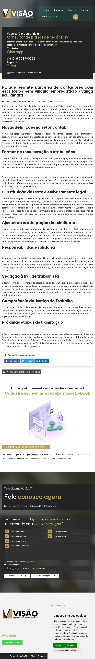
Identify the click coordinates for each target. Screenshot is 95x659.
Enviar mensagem (17, 576)
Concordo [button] (59, 645)
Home (46, 10)
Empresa (58, 10)
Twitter (27, 361)
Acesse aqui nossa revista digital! (25, 447)
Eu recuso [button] (71, 645)
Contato (85, 10)
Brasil (44, 101)
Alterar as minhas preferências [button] (67, 650)
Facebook (12, 361)
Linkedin (41, 361)
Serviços (72, 10)
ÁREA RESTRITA (49, 16)
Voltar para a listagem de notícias (21, 372)
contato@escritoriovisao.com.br (26, 72)
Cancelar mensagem (44, 576)
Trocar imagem (11, 565)
